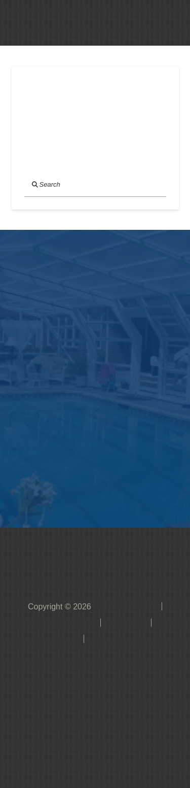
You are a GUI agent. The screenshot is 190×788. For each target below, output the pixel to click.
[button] (137, 23)
